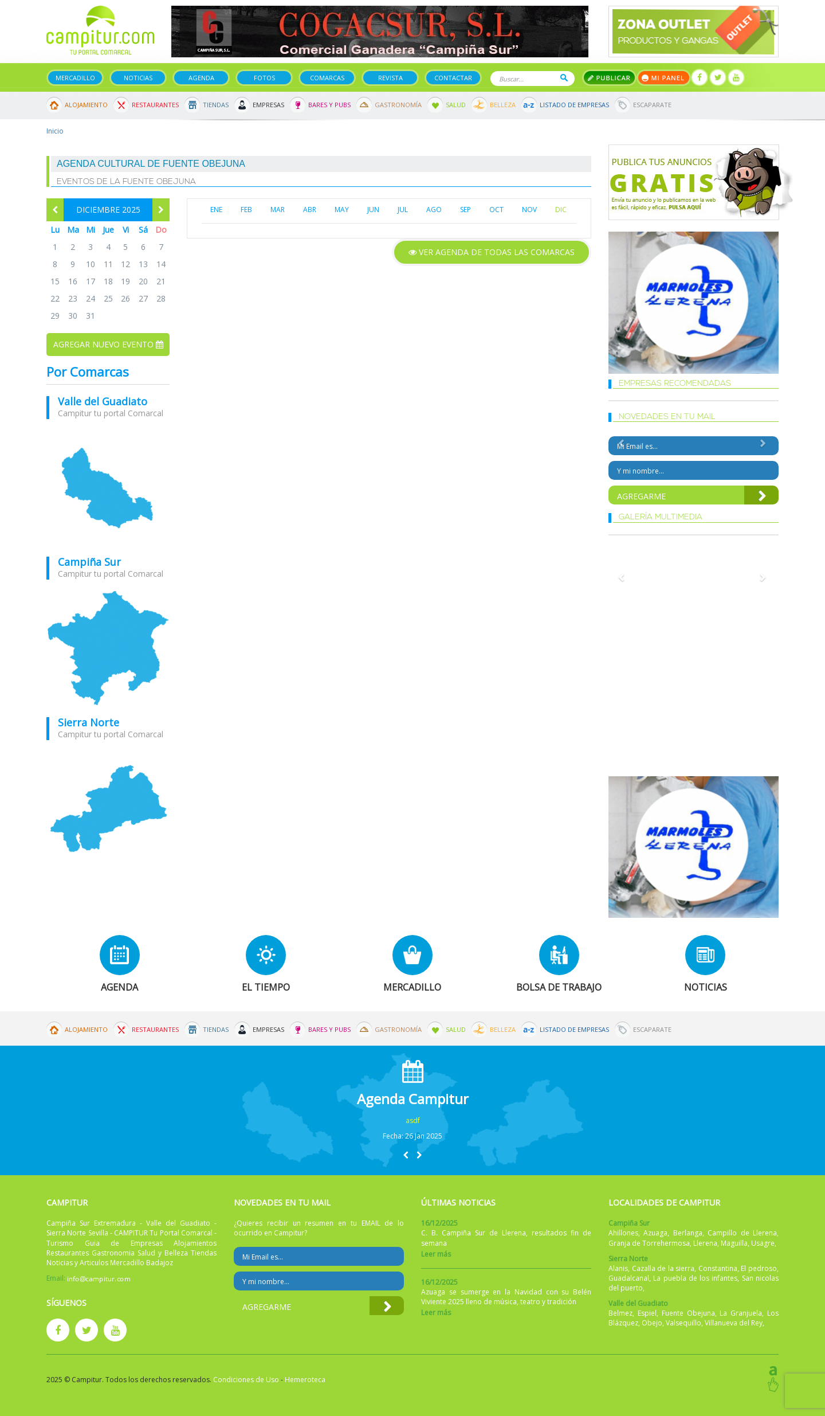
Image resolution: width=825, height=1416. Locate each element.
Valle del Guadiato (102, 401)
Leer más (436, 1254)
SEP (465, 209)
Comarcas (327, 77)
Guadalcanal (628, 1278)
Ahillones (623, 1233)
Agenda (201, 77)
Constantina (717, 1268)
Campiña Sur (89, 562)
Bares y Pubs (329, 104)
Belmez (620, 1313)
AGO (434, 209)
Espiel (647, 1313)
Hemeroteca (305, 1379)
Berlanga (687, 1233)
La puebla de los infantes (695, 1278)
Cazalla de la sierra (663, 1268)
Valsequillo (683, 1323)
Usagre (763, 1243)
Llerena (705, 1243)
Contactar (453, 77)
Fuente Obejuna (688, 1313)
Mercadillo (75, 77)
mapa (108, 488)
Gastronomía (398, 104)
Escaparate (652, 104)
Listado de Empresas (574, 104)
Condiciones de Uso (246, 1379)
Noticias (138, 77)
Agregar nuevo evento (108, 344)
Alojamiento (86, 104)
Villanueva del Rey (734, 1323)
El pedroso (759, 1268)
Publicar (609, 77)
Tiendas (216, 104)
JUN (373, 209)
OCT (496, 209)
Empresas (268, 104)
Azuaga (655, 1233)
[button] (405, 1155)
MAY (342, 209)
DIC (561, 209)
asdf (413, 1120)
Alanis (618, 1268)
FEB (246, 209)
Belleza (503, 104)
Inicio (55, 131)
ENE (216, 209)
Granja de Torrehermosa (649, 1243)
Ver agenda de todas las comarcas (491, 252)
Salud (456, 104)
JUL (403, 209)
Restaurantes (155, 104)
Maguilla (734, 1243)
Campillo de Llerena (742, 1233)
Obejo (652, 1323)
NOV (529, 209)
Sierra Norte (88, 722)
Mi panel (664, 77)
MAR (277, 209)
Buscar (564, 77)
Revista (390, 77)
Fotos (264, 77)
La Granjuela (741, 1313)
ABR (309, 209)
